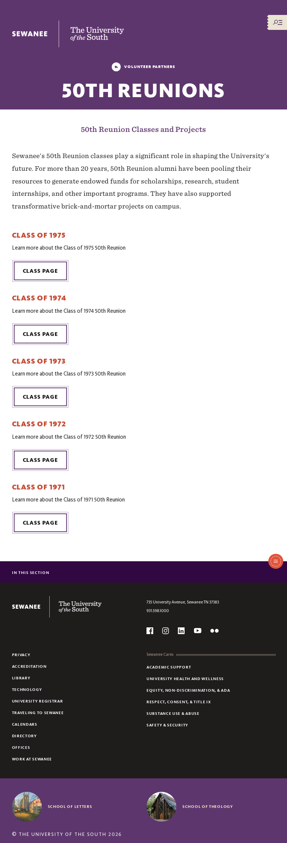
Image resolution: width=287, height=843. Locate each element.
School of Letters (70, 806)
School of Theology (207, 806)
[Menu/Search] (277, 22)
